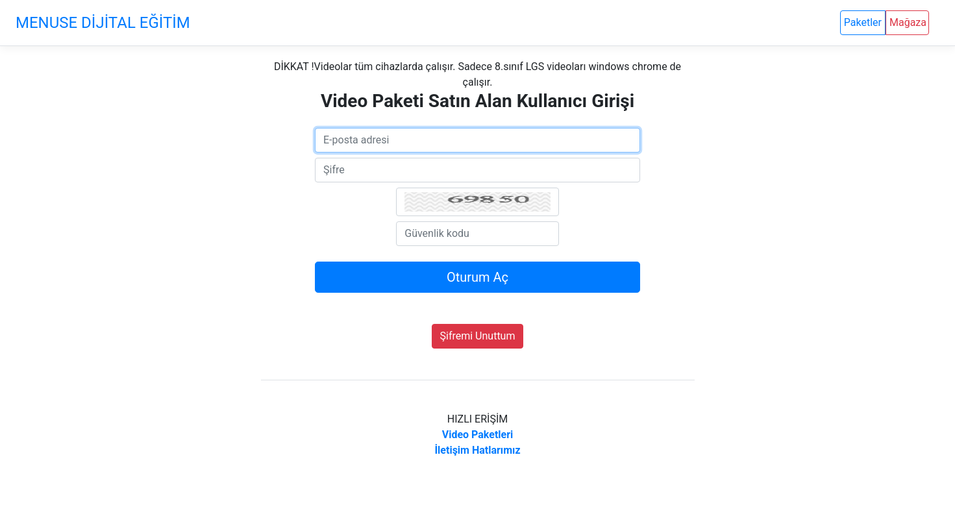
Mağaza (907, 22)
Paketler (863, 22)
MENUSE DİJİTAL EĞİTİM (103, 23)
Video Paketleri (478, 434)
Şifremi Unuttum (477, 336)
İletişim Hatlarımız (477, 450)
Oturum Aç (477, 277)
